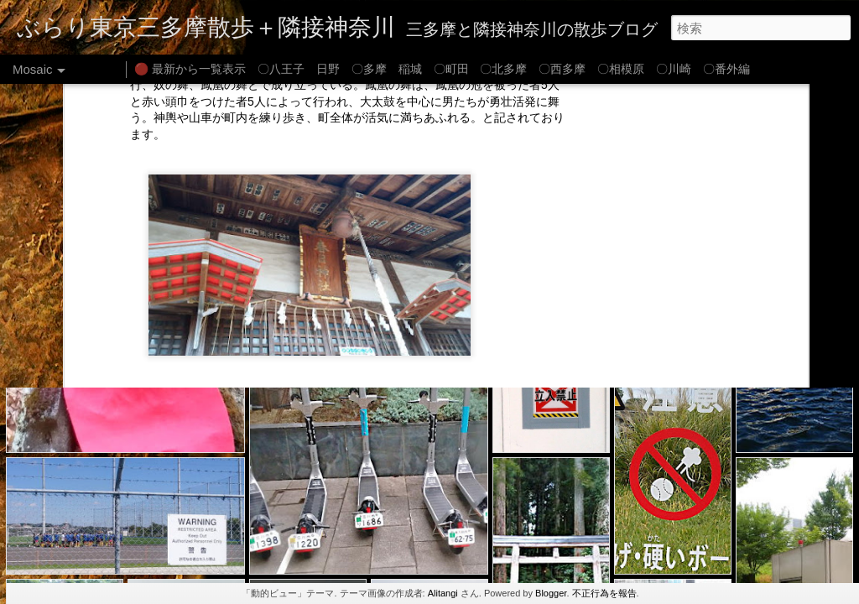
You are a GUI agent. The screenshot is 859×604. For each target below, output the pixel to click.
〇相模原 (620, 69)
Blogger (550, 593)
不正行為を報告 (604, 593)
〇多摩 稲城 (386, 69)
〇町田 (451, 69)
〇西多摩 (562, 69)
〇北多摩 (503, 69)
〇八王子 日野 (299, 69)
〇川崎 (673, 69)
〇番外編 (726, 69)
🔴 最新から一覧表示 (190, 69)
